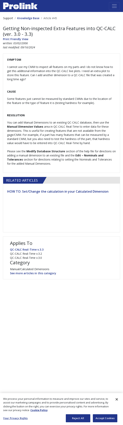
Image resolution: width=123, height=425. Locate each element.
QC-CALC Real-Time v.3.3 (26, 249)
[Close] (116, 400)
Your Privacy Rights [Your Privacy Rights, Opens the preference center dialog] (15, 419)
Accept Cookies (105, 419)
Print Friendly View (15, 39)
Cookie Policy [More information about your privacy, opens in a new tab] (39, 411)
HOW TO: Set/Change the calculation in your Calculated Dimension (58, 191)
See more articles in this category (33, 273)
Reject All (78, 419)
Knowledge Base (28, 18)
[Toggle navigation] (114, 6)
